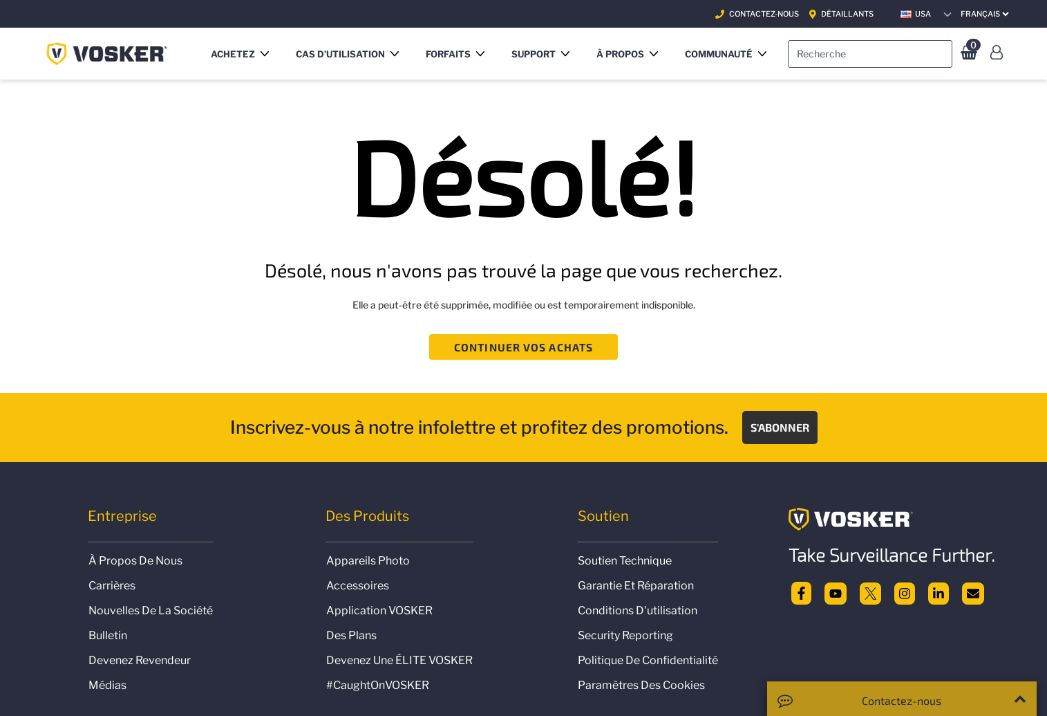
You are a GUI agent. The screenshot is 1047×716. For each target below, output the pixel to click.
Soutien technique (625, 560)
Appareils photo (368, 560)
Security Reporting (625, 635)
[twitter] (871, 592)
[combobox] (870, 54)
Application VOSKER (379, 610)
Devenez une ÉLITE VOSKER (399, 660)
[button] (242, 54)
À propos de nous (135, 560)
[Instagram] (904, 592)
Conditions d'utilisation (637, 610)
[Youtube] (835, 592)
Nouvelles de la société (150, 610)
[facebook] (801, 592)
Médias (107, 685)
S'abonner (780, 427)
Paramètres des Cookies (641, 685)
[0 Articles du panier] (967, 53)
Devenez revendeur (139, 660)
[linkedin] (938, 592)
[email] (973, 592)
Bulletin (107, 635)
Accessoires (357, 585)
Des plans (351, 635)
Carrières (111, 585)
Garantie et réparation (636, 585)
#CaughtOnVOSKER (377, 685)
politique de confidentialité (648, 660)
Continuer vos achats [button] (523, 347)
